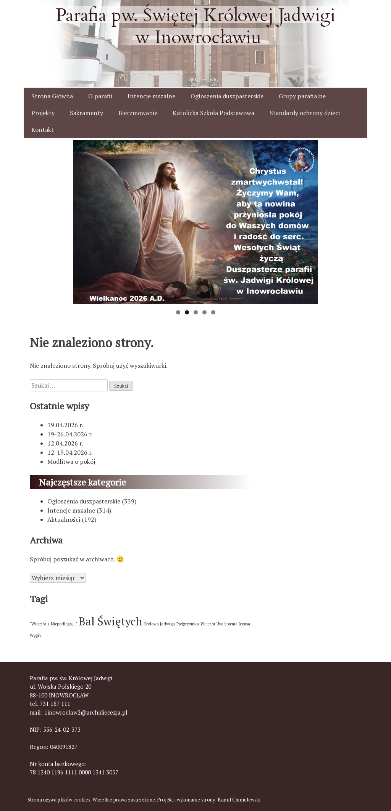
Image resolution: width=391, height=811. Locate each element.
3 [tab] (196, 312)
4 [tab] (204, 312)
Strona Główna (52, 96)
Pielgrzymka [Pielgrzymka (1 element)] (187, 624)
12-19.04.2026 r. (70, 452)
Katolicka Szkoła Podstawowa (213, 113)
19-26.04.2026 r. (70, 434)
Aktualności (63, 519)
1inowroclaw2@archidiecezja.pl (86, 712)
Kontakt (42, 129)
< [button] (83, 220)
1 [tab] (178, 312)
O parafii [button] (100, 96)
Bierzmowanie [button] (137, 113)
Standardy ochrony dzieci (305, 113)
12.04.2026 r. (65, 443)
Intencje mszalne (151, 96)
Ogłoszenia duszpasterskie (227, 96)
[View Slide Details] (195, 222)
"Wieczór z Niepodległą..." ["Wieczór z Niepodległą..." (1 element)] (53, 624)
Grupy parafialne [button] (302, 96)
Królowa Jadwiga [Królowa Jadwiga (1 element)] (159, 624)
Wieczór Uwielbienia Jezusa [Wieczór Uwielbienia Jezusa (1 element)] (225, 624)
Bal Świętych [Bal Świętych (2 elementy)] (110, 621)
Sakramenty (86, 113)
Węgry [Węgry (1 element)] (35, 635)
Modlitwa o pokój (71, 461)
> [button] (308, 220)
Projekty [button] (43, 113)
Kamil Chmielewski (239, 800)
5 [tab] (213, 312)
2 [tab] (187, 312)
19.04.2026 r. (65, 425)
